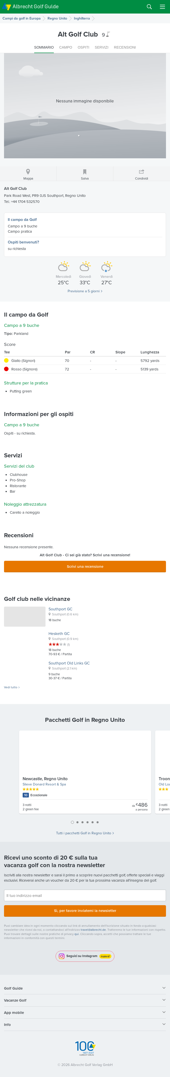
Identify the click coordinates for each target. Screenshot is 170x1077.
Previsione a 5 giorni (84, 291)
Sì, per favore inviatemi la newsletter (85, 910)
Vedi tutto (10, 687)
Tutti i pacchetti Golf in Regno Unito (83, 833)
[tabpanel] (85, 774)
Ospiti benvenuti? (23, 242)
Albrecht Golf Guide (36, 6)
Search (149, 7)
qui (76, 934)
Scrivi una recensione (85, 566)
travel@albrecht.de (93, 929)
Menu (162, 7)
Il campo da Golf (22, 219)
